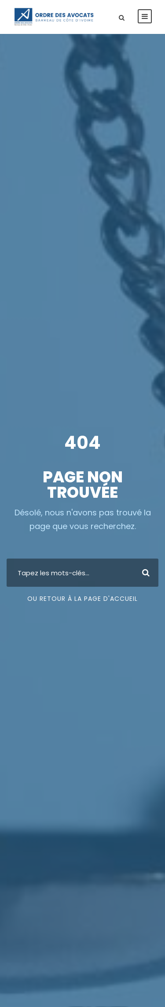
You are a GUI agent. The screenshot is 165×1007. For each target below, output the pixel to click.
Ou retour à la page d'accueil (82, 598)
